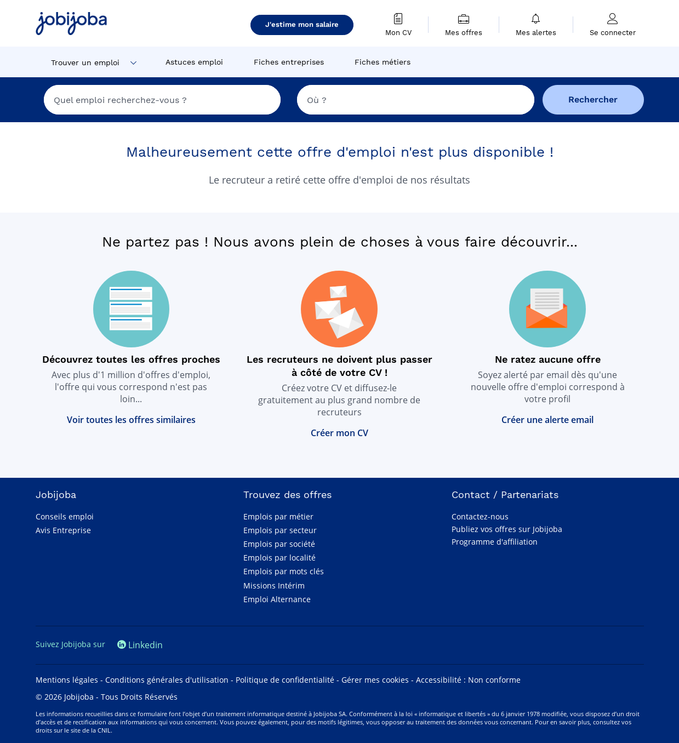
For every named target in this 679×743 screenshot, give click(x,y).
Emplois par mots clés (283, 571)
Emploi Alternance (277, 599)
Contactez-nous (480, 516)
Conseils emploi (65, 516)
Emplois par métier (278, 516)
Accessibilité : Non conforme (468, 680)
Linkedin (140, 645)
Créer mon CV (339, 433)
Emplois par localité (279, 557)
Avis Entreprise (63, 530)
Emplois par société (279, 544)
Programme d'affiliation (495, 541)
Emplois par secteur (280, 530)
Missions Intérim (274, 585)
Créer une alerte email (547, 420)
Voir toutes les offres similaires (131, 420)
